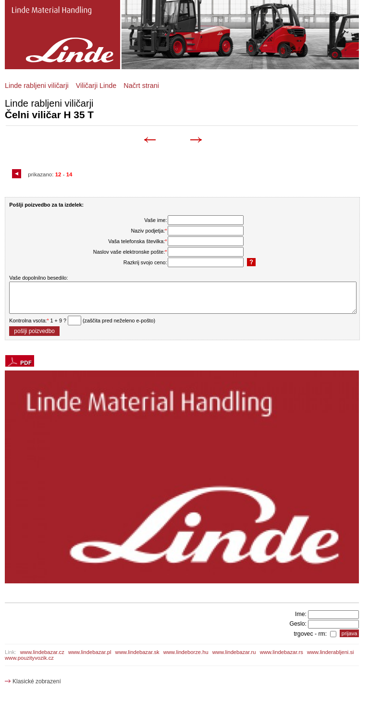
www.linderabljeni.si (330, 652)
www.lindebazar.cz (42, 652)
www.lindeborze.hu (186, 652)
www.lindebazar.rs (281, 652)
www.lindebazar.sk (137, 652)
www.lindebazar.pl (89, 652)
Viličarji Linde (96, 85)
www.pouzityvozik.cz (29, 658)
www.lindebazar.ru (234, 652)
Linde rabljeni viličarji (37, 85)
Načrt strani (141, 85)
